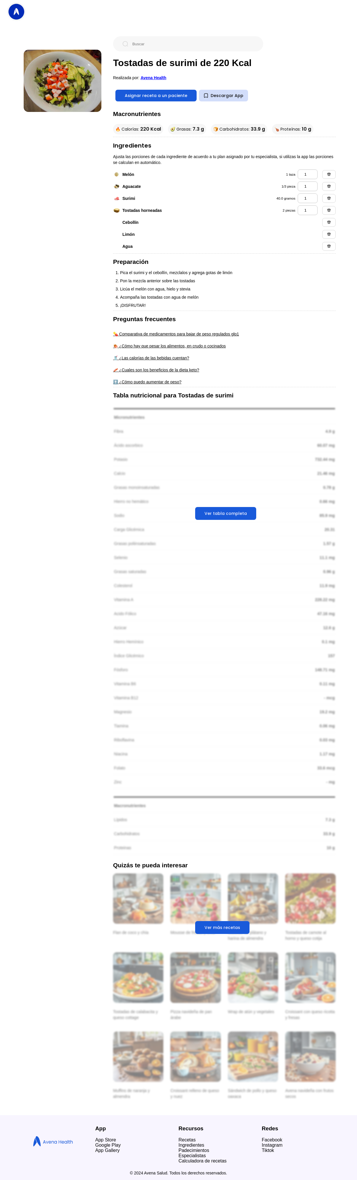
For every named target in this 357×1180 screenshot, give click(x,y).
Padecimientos (193, 1150)
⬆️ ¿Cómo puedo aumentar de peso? (147, 382)
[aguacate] (308, 186)
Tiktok (268, 1150)
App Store (105, 1139)
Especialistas (192, 1155)
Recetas (187, 1139)
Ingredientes (191, 1145)
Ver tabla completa (226, 513)
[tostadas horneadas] (308, 210)
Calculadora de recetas (202, 1160)
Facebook (272, 1139)
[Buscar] (193, 44)
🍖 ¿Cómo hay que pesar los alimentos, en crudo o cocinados (169, 346)
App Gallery (107, 1150)
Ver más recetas (222, 927)
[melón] (308, 174)
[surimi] (308, 198)
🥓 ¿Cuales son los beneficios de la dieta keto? (156, 370)
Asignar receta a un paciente (156, 95)
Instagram (272, 1145)
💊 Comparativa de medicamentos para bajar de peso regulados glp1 (176, 334)
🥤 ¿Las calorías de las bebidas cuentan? (151, 358)
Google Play (108, 1145)
